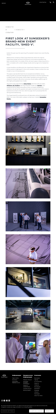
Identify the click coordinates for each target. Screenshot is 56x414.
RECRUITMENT (27, 390)
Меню (4, 3)
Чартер (36, 379)
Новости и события (10, 29)
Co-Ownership (38, 381)
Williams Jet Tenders (13, 85)
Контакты (43, 2)
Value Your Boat (38, 395)
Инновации (37, 386)
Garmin (39, 85)
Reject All (49, 411)
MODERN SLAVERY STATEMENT (26, 383)
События (36, 385)
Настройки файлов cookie (16, 382)
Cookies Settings (8, 411)
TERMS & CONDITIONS (26, 386)
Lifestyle (36, 392)
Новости (36, 383)
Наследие (37, 393)
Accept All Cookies (36, 411)
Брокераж (37, 378)
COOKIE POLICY (27, 388)
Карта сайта (15, 378)
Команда (36, 390)
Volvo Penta (27, 83)
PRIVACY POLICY (27, 379)
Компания (37, 388)
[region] (28, 408)
